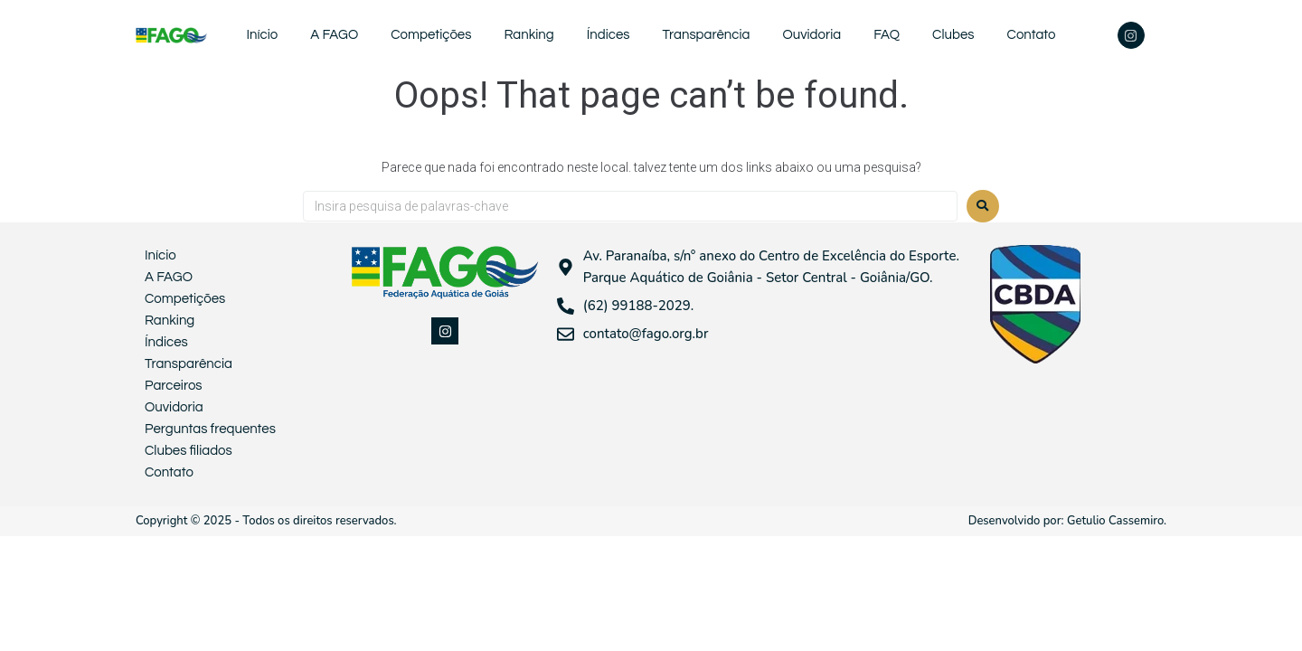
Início (262, 35)
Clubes (953, 35)
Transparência (706, 35)
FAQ (886, 35)
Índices (608, 35)
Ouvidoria (811, 35)
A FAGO (334, 35)
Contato (1031, 35)
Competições (431, 35)
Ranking (528, 35)
